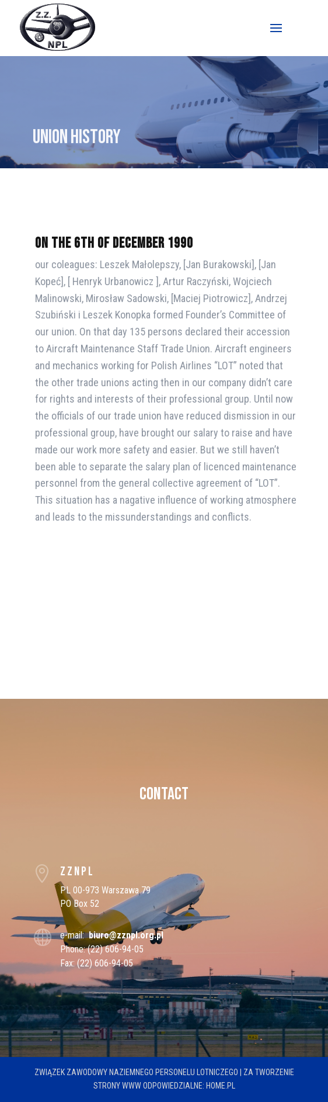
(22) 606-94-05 (116, 949)
